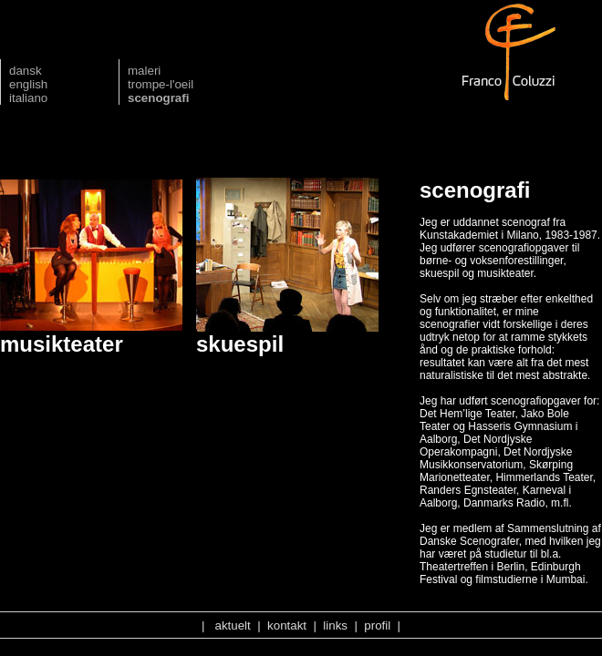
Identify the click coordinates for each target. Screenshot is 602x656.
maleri (144, 70)
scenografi (158, 98)
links (335, 625)
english (28, 84)
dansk (25, 70)
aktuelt (233, 625)
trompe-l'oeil (160, 84)
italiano (28, 98)
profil (377, 625)
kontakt (286, 625)
